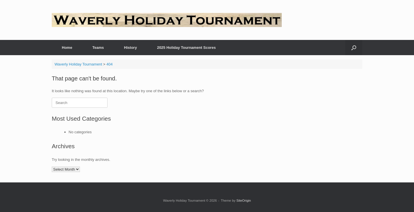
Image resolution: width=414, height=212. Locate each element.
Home (67, 47)
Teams (98, 47)
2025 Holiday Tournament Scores (186, 47)
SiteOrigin (243, 200)
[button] (353, 47)
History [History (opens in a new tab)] (130, 47)
